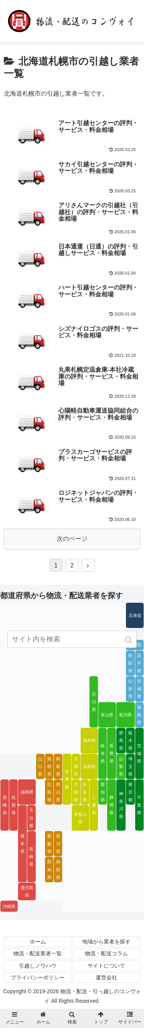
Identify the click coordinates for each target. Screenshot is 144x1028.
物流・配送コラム (106, 953)
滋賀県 (89, 766)
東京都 (130, 792)
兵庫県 (67, 779)
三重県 (94, 805)
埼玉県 (130, 766)
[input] (72, 639)
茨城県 (139, 753)
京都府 (76, 766)
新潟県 (125, 714)
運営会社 (106, 977)
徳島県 (58, 869)
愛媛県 (49, 844)
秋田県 (130, 663)
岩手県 (139, 663)
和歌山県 (80, 818)
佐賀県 (14, 805)
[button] (129, 640)
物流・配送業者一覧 (37, 953)
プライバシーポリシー (38, 977)
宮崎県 (31, 857)
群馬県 (121, 740)
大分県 (31, 818)
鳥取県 (58, 766)
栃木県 (130, 740)
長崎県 (5, 805)
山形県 (130, 689)
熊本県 (22, 844)
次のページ (72, 538)
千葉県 (139, 805)
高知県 (49, 869)
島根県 (49, 766)
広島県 (49, 792)
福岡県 (27, 792)
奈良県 (85, 792)
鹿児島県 (27, 891)
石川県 (94, 702)
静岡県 (111, 805)
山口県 (40, 766)
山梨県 (121, 766)
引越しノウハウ (37, 966)
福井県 (89, 740)
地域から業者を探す (106, 942)
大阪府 (76, 792)
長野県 (111, 753)
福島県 (139, 715)
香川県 (58, 844)
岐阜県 (103, 753)
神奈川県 (121, 805)
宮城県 (139, 689)
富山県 (107, 714)
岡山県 (58, 792)
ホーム (38, 942)
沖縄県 (9, 906)
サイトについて (106, 966)
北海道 (135, 615)
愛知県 (103, 792)
